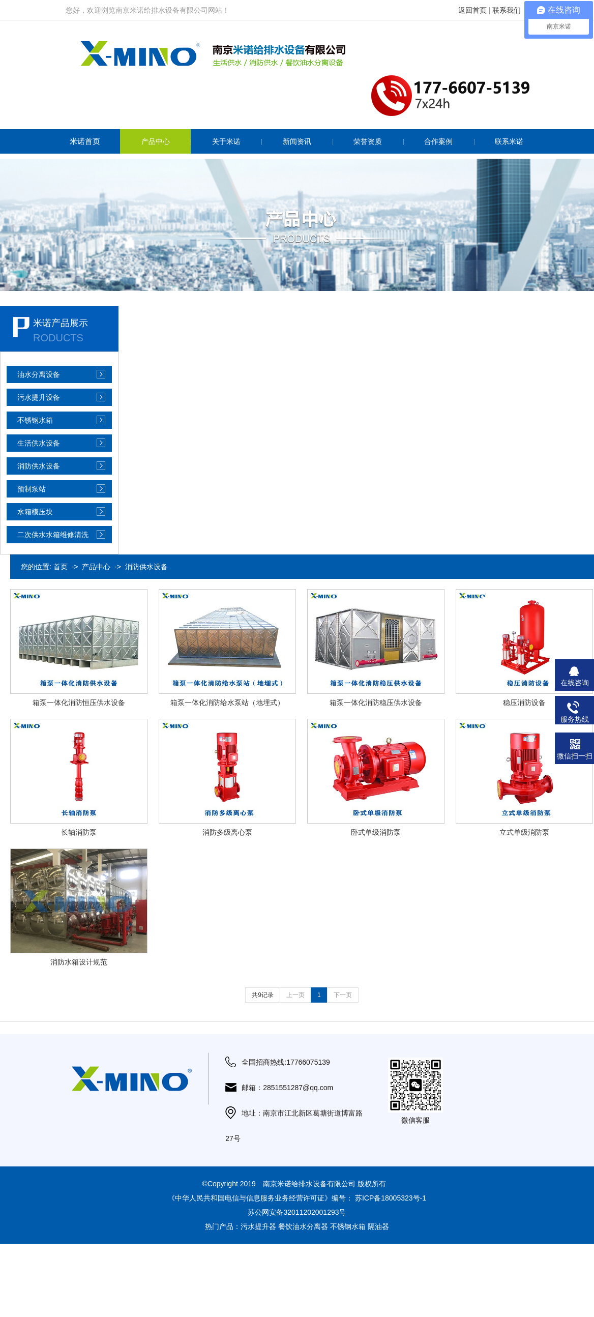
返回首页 (472, 10)
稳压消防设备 (524, 702)
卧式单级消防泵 (376, 832)
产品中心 (155, 141)
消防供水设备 (38, 466)
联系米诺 (509, 141)
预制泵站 (31, 489)
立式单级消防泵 (524, 832)
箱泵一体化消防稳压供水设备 (376, 702)
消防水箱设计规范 (78, 962)
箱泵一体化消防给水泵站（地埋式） (227, 702)
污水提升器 (258, 1226)
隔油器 (378, 1226)
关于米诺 (226, 141)
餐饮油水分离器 (303, 1226)
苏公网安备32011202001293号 (297, 1212)
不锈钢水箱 (35, 420)
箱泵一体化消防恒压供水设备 (79, 702)
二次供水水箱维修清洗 (52, 535)
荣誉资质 (367, 141)
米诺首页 (85, 141)
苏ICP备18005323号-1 (390, 1198)
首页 (60, 567)
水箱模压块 (35, 512)
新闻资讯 (297, 141)
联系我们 (506, 10)
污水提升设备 (38, 397)
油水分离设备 (38, 374)
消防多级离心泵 (227, 832)
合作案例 (438, 141)
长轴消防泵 (79, 832)
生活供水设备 (38, 443)
